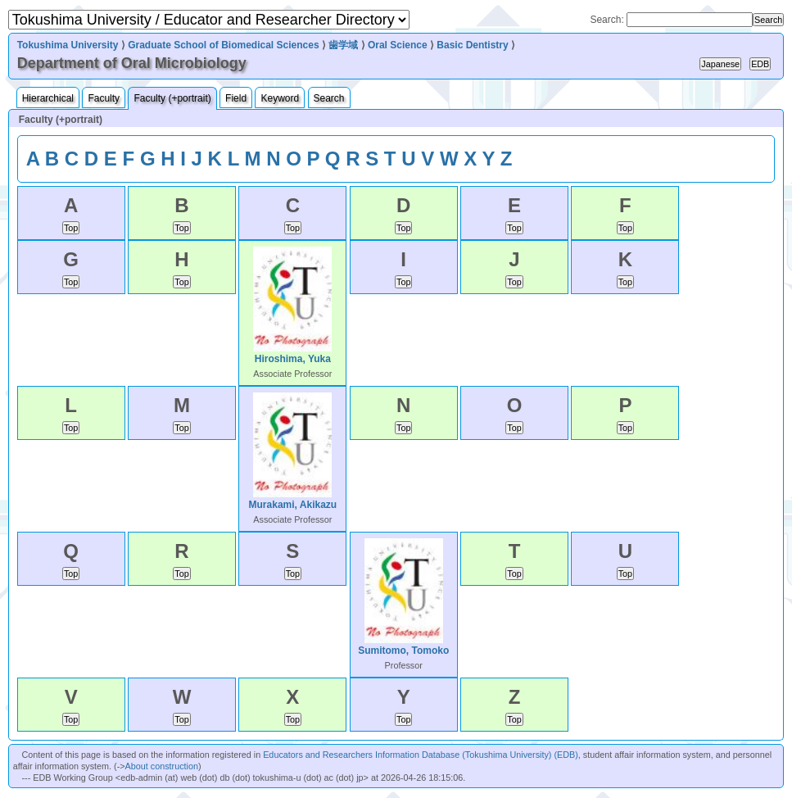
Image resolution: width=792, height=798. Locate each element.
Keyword (279, 98)
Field (236, 98)
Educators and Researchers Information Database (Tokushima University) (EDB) (420, 754)
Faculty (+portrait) (172, 98)
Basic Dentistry (472, 45)
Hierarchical (48, 98)
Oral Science (398, 45)
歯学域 (343, 45)
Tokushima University (68, 45)
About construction (161, 766)
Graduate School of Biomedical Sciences (223, 45)
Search (329, 98)
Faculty (104, 98)
